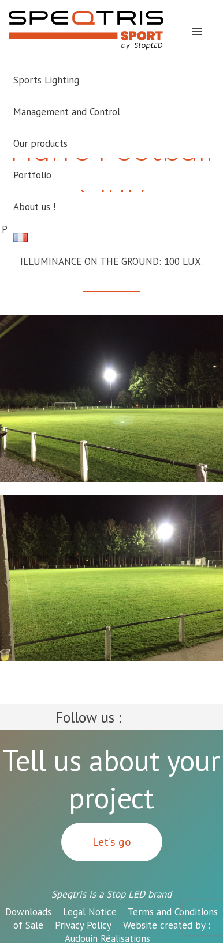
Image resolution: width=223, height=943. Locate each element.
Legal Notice (90, 912)
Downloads (28, 912)
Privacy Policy (83, 925)
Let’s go (111, 841)
